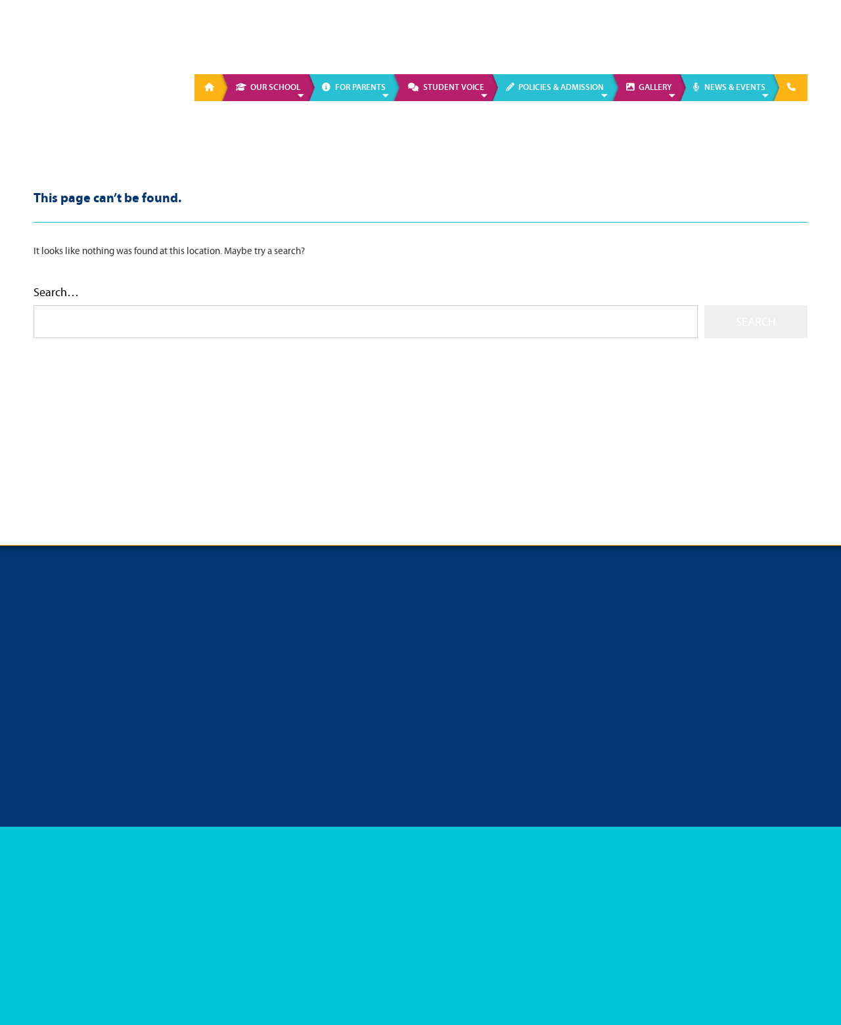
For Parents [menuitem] (360, 87)
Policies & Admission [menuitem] (561, 87)
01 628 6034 (634, 39)
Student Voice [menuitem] (453, 87)
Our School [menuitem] (275, 87)
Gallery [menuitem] (655, 87)
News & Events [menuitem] (734, 87)
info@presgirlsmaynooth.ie (753, 39)
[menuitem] (211, 87)
